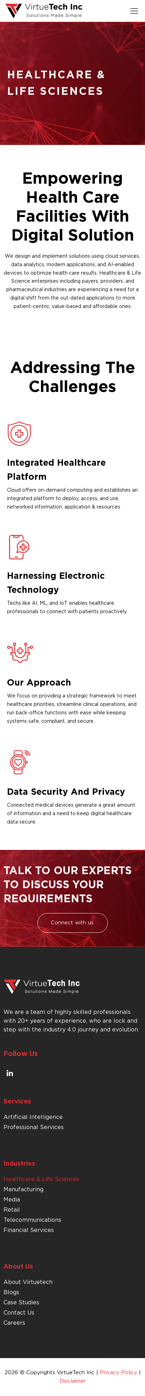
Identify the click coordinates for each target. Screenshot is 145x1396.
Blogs (11, 1292)
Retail (12, 1210)
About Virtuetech (28, 1282)
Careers (14, 1323)
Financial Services (29, 1230)
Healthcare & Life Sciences (42, 1179)
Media (12, 1199)
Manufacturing (23, 1189)
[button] (134, 11)
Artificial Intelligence (33, 1117)
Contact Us (19, 1313)
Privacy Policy (118, 1372)
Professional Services (34, 1127)
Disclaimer (73, 1381)
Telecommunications (32, 1220)
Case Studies (21, 1302)
